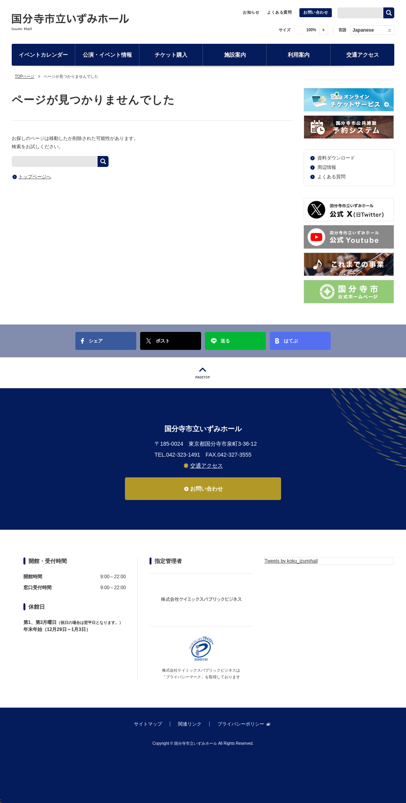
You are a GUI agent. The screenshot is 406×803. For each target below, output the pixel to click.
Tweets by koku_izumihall (291, 561)
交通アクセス (362, 55)
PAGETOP (203, 372)
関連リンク (189, 724)
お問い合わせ (315, 12)
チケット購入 (171, 55)
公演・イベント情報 (107, 55)
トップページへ (34, 176)
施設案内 (235, 55)
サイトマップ (148, 724)
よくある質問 (279, 12)
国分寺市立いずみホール (70, 21)
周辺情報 (326, 167)
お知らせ (251, 12)
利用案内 (299, 55)
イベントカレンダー (43, 55)
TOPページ (24, 76)
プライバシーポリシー (240, 724)
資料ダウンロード (336, 158)
